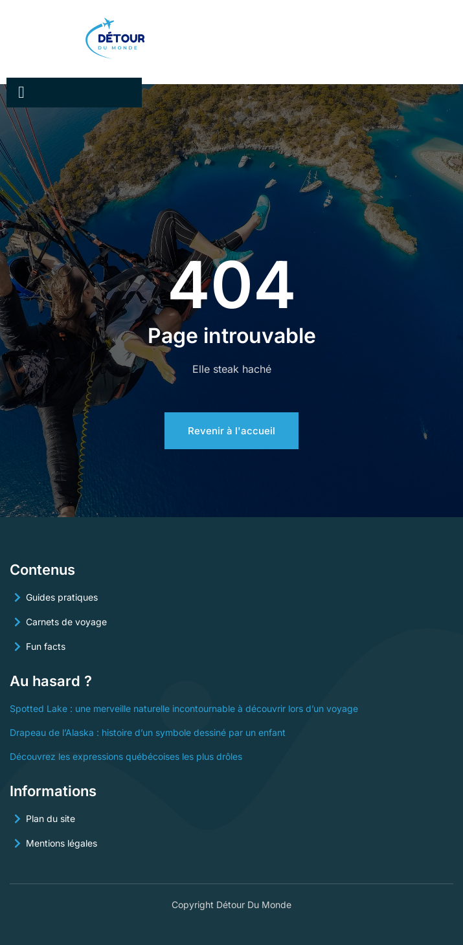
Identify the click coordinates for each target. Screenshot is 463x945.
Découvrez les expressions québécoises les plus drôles (126, 756)
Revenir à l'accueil (231, 431)
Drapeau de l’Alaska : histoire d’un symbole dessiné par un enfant (148, 732)
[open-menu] (21, 92)
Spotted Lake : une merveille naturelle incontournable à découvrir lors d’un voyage (184, 708)
